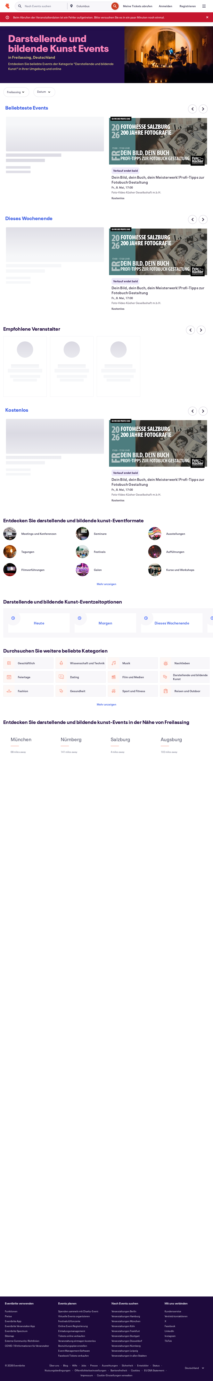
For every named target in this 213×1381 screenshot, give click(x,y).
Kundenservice (173, 1311)
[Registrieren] (187, 6)
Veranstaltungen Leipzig (125, 1350)
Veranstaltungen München (126, 1321)
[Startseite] (7, 6)
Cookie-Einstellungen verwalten (114, 1375)
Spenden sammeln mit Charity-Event (78, 1311)
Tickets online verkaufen (71, 1336)
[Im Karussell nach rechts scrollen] (203, 108)
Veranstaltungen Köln (123, 1326)
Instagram (170, 1336)
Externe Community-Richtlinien (22, 1340)
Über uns (54, 1365)
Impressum (87, 1375)
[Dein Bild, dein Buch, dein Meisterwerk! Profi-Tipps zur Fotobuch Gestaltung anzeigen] (158, 141)
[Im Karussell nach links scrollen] (192, 219)
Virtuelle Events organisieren (74, 1316)
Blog (65, 1365)
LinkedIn (169, 1331)
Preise (8, 1316)
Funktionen (11, 1311)
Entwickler (143, 1365)
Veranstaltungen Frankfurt (126, 1331)
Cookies (135, 1370)
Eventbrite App (13, 1321)
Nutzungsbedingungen (58, 1370)
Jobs (83, 1365)
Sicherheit (127, 1365)
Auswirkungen (110, 1365)
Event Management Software (74, 1350)
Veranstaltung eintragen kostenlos (77, 1340)
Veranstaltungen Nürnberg (126, 1345)
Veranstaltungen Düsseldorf (127, 1340)
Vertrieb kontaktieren (176, 1316)
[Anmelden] (165, 6)
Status (156, 1365)
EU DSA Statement (154, 1370)
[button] (16, 92)
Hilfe (74, 1365)
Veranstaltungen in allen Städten (129, 1355)
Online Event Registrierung (73, 1326)
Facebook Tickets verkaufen (73, 1355)
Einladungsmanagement (71, 1331)
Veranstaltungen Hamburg (126, 1316)
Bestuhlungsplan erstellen (72, 1345)
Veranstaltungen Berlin (124, 1311)
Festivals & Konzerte (69, 1321)
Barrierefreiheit (118, 1370)
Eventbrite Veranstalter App (20, 1326)
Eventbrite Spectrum (16, 1331)
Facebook (170, 1326)
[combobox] (92, 6)
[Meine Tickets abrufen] (138, 6)
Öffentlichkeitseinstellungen (90, 1370)
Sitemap (9, 1336)
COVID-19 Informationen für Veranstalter (27, 1345)
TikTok (168, 1340)
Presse (94, 1365)
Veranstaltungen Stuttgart (126, 1336)
